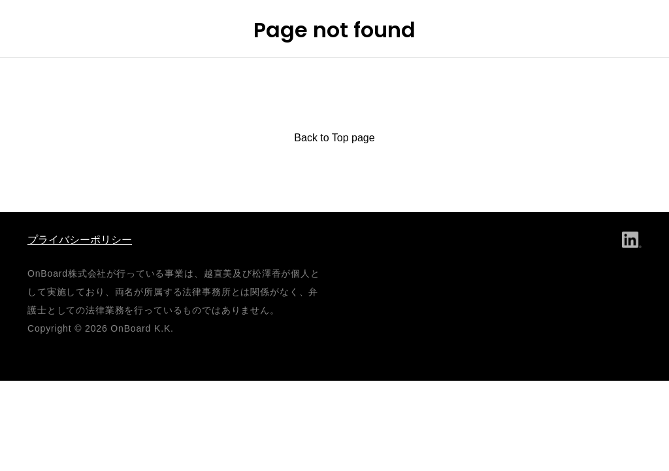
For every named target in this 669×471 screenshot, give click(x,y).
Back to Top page (334, 137)
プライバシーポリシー (79, 239)
